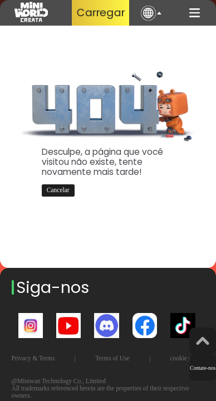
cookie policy (187, 358)
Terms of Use (112, 358)
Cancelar (58, 190)
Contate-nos (202, 368)
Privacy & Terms (33, 358)
